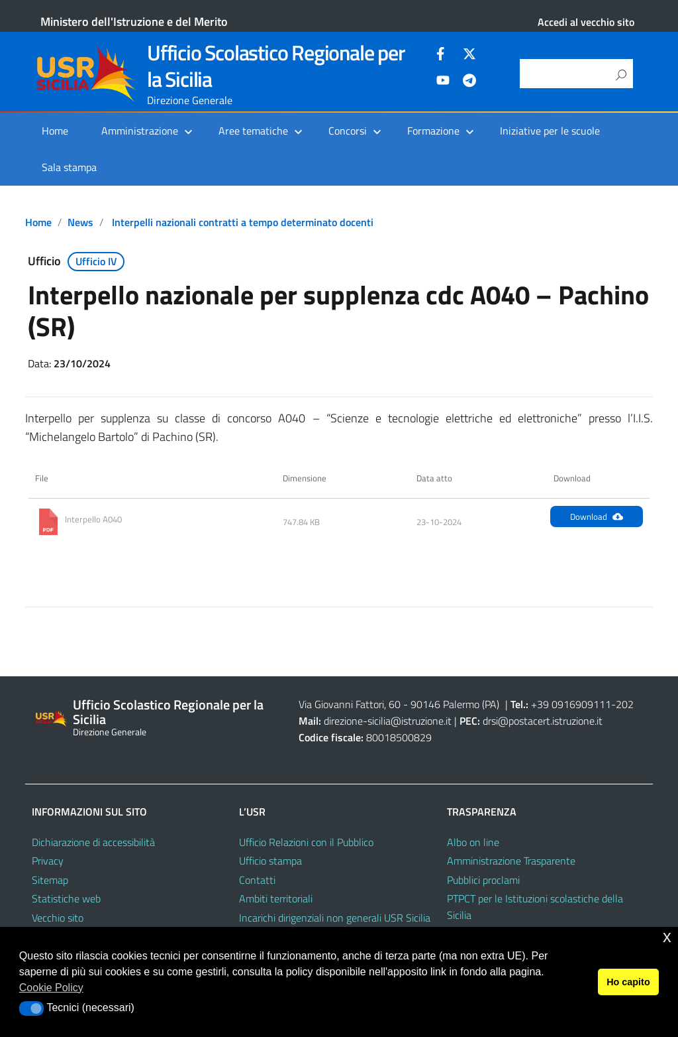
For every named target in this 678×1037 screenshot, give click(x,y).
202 (625, 704)
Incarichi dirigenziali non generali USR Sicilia (334, 918)
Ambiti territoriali (276, 898)
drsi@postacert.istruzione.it (543, 721)
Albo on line (473, 842)
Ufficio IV (96, 261)
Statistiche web (66, 898)
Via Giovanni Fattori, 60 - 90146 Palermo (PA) (399, 704)
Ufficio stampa (270, 861)
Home (55, 131)
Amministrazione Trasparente (511, 861)
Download (596, 516)
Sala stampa (69, 167)
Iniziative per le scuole (550, 131)
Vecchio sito (57, 918)
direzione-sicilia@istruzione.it (388, 721)
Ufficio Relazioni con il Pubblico (306, 842)
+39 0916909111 (571, 704)
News (80, 222)
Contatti (257, 880)
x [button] (667, 936)
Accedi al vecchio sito (586, 22)
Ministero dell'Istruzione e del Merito (134, 21)
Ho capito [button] (628, 982)
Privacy (48, 861)
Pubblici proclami (483, 880)
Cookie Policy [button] (51, 987)
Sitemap (50, 880)
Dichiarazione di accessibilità (93, 842)
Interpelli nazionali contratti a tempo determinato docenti (242, 222)
